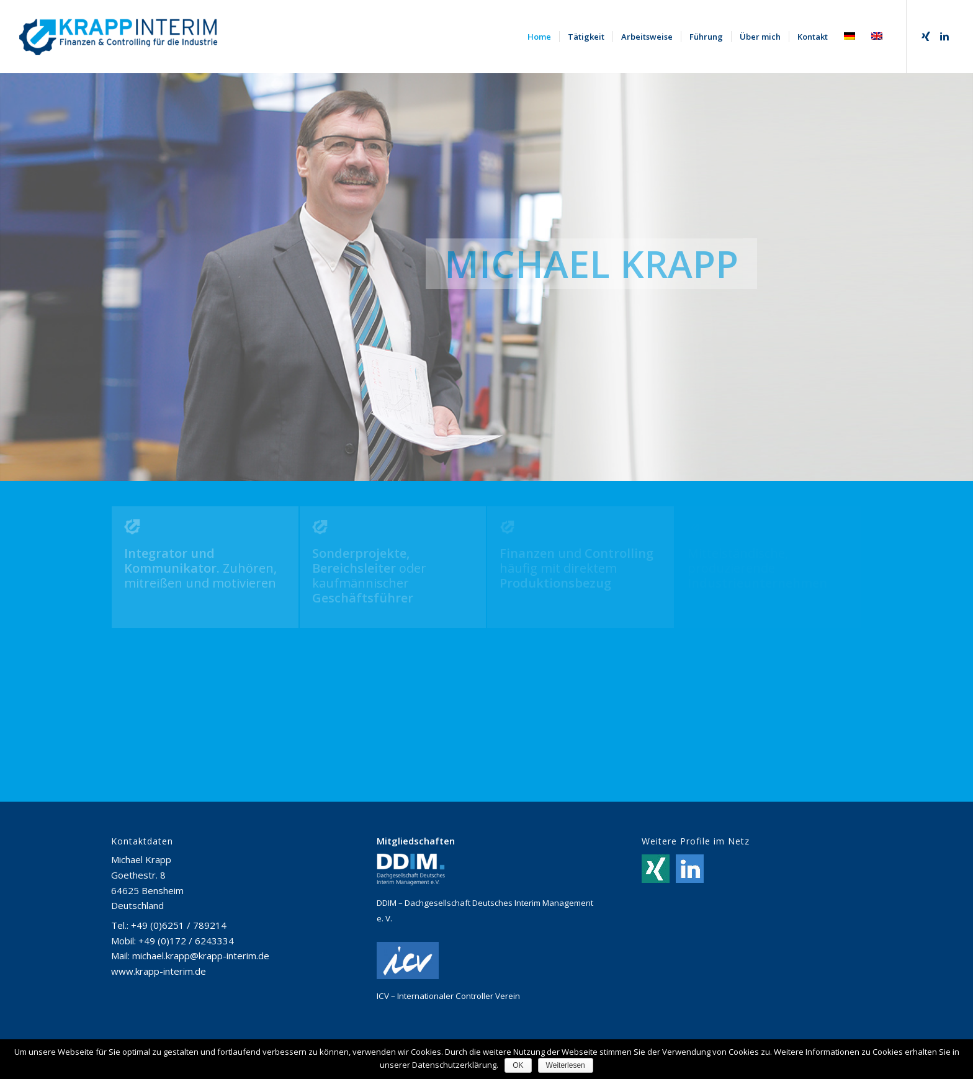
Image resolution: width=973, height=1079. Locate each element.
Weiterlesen (565, 1065)
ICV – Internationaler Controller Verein (448, 995)
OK (518, 1065)
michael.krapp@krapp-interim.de (200, 955)
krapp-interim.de (170, 971)
